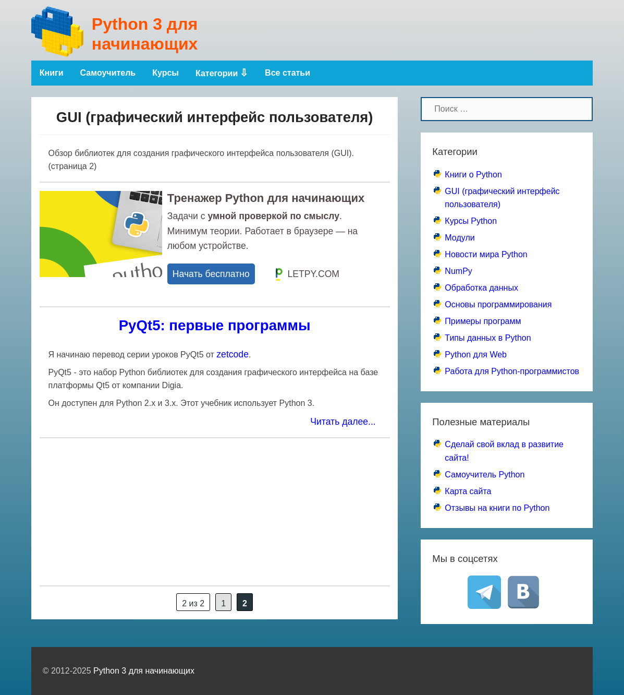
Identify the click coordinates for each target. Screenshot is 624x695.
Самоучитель (108, 72)
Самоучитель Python (484, 474)
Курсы (165, 72)
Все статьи (287, 72)
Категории (216, 73)
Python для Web (476, 354)
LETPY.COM (307, 274)
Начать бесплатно (211, 274)
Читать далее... (342, 421)
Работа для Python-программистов (512, 371)
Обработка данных (481, 287)
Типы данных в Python (488, 337)
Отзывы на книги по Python (497, 508)
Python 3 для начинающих (145, 34)
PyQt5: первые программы (215, 325)
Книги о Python (473, 174)
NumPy (458, 271)
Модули (459, 237)
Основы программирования (498, 304)
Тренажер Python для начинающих (265, 198)
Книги (52, 72)
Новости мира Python (486, 254)
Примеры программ (483, 321)
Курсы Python (471, 221)
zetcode (232, 354)
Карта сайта (468, 491)
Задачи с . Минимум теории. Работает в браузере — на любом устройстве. (262, 230)
